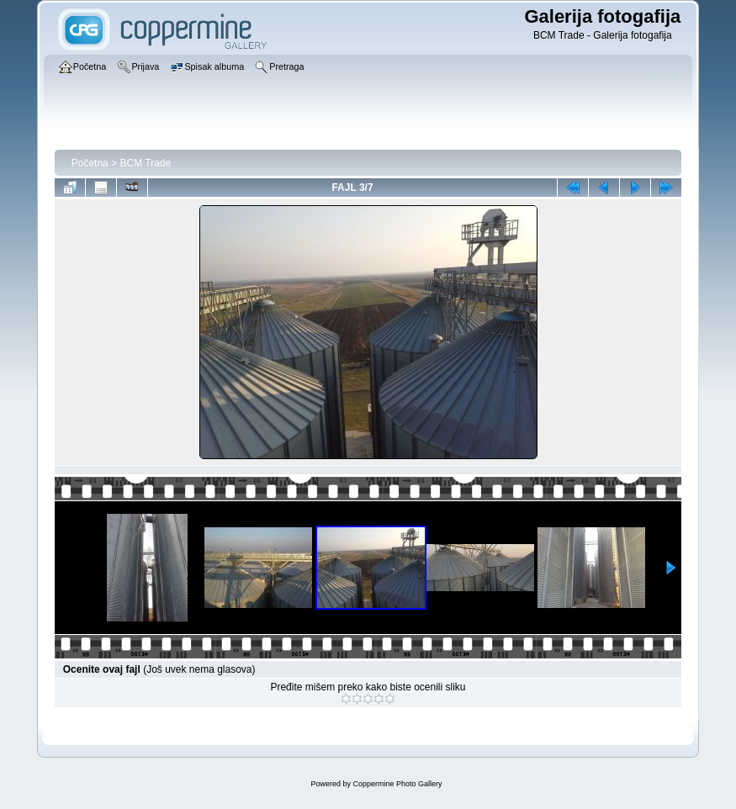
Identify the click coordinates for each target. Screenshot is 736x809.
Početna (90, 163)
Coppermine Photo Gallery (397, 784)
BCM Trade (145, 163)
